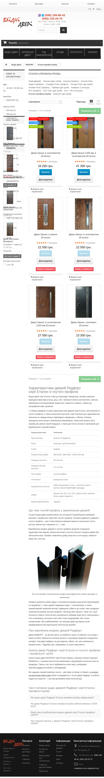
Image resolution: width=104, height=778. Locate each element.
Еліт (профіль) (35, 91)
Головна (25, 745)
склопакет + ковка (12, 244)
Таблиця (91, 102)
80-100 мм (12, 158)
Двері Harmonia (10, 446)
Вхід (99, 9)
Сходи (60, 52)
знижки (39, 668)
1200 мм (11, 118)
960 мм (11, 114)
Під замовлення (44, 53)
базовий (11, 228)
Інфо (58, 759)
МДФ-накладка (14, 218)
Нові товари (12, 277)
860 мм (11, 110)
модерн (11, 148)
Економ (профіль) (71, 81)
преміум (11, 128)
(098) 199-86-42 (55, 15)
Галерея (91, 4)
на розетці (12, 254)
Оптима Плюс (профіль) (39, 87)
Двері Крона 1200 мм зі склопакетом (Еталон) (83, 154)
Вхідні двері (11, 52)
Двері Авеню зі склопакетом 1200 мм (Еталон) (46, 324)
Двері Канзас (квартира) (9, 365)
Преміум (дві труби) (60, 87)
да (9, 238)
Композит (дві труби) (62, 94)
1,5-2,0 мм (12, 171)
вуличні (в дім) (14, 138)
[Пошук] (63, 30)
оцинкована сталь (12, 208)
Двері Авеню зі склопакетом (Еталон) (84, 236)
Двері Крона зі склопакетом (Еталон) (45, 154)
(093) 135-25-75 (52, 18)
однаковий (12, 181)
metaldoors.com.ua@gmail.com (86, 768)
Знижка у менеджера (39, 119)
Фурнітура (76, 52)
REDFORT (29, 65)
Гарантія (26, 759)
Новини (59, 756)
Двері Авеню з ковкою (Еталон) (45, 236)
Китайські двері (27, 53)
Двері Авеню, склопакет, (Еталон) (84, 324)
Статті (58, 752)
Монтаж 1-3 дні (36, 126)
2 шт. (10, 265)
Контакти (13, 4)
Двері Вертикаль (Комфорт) (11, 397)
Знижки (92, 52)
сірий (10, 195)
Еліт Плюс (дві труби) (52, 91)
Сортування (34, 102)
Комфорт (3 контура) (80, 87)
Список (98, 102)
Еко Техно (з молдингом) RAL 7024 (13, 301)
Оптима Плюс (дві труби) (82, 84)
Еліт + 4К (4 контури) (73, 91)
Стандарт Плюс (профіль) (57, 84)
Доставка (39, 4)
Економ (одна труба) (52, 81)
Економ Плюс (87, 81)
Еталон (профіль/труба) (47, 65)
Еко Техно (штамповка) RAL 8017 (14, 333)
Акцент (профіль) (36, 84)
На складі (34, 123)
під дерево (12, 191)
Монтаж (65, 4)
